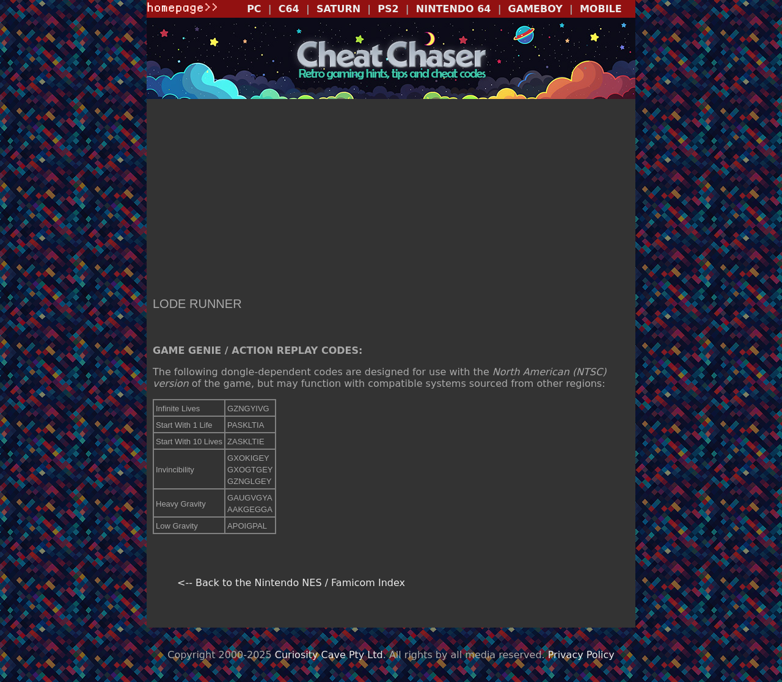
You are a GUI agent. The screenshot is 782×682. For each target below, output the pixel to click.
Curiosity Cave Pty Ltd (329, 655)
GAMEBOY (535, 9)
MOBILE (601, 9)
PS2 (388, 9)
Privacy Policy (581, 655)
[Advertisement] (391, 199)
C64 (289, 9)
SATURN (338, 9)
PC (254, 9)
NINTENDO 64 (453, 9)
